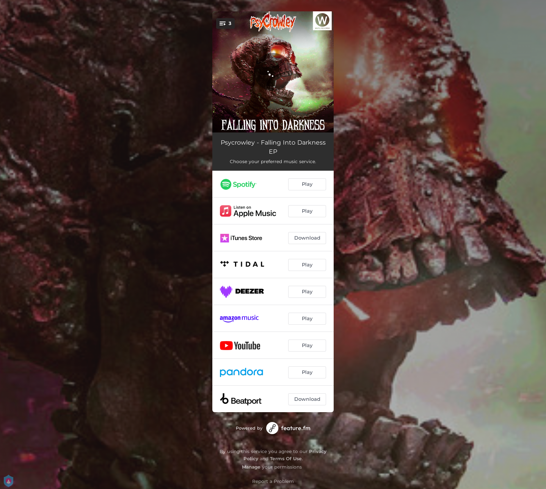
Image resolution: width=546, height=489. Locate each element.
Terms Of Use (286, 458)
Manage (251, 467)
